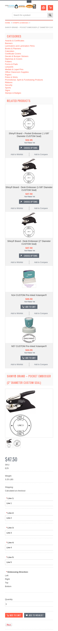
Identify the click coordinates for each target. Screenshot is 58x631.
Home (7, 23)
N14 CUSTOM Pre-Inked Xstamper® (29, 295)
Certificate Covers (13, 53)
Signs (7, 90)
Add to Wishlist (17, 154)
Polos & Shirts (11, 77)
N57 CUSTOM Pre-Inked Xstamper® (29, 346)
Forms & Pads (11, 64)
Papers (8, 75)
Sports (8, 88)
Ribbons (9, 82)
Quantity (9, 599)
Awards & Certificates (14, 40)
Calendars (9, 51)
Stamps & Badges (21, 23)
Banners (9, 43)
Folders (8, 61)
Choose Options (30, 147)
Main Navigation (8, 15)
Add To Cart (30, 306)
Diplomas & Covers (13, 59)
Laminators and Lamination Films (20, 46)
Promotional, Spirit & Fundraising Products (24, 80)
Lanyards (9, 67)
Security (8, 85)
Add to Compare (41, 154)
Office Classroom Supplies (17, 72)
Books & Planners (13, 48)
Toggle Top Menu (29, 1)
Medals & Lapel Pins (14, 69)
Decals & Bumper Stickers (16, 56)
